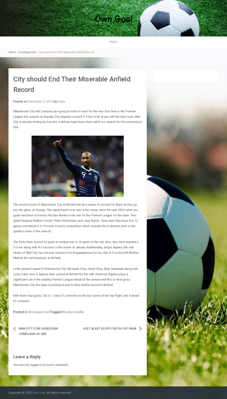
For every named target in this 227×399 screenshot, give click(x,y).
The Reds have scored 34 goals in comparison (43, 242)
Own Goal (113, 19)
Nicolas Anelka (73, 312)
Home (113, 41)
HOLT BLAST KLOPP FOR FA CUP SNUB (109, 328)
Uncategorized (27, 52)
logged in (36, 365)
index (61, 101)
